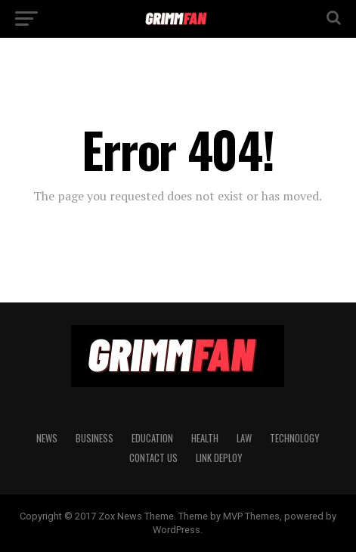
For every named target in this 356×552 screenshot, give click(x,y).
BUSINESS (94, 438)
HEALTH (204, 438)
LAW (244, 438)
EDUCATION (152, 438)
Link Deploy (219, 458)
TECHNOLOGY (294, 438)
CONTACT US (153, 458)
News (46, 438)
